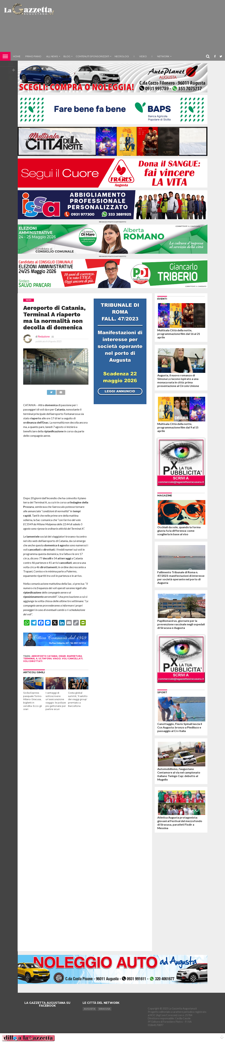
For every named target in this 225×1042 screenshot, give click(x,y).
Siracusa (104, 1009)
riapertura (74, 656)
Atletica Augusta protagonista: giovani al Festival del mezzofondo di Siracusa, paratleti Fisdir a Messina (179, 823)
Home (16, 56)
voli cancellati (72, 658)
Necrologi (122, 56)
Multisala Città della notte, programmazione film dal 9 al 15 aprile (177, 427)
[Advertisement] (140, 27)
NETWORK (163, 56)
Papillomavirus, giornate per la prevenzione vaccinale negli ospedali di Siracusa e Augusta (181, 624)
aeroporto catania (44, 656)
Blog (66, 56)
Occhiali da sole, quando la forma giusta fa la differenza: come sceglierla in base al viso (179, 530)
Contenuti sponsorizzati (92, 56)
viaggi (57, 658)
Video (143, 56)
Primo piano (33, 56)
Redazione (44, 336)
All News (52, 56)
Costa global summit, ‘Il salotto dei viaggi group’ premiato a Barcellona (78, 699)
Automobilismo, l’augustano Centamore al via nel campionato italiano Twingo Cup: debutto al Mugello (178, 774)
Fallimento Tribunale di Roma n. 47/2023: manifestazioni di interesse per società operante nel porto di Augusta (180, 577)
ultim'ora (45, 658)
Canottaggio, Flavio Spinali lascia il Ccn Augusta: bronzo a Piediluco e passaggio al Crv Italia (179, 727)
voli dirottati (32, 661)
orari (62, 656)
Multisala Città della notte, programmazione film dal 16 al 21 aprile (178, 334)
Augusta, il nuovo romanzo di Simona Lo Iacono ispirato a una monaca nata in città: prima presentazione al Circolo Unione (178, 380)
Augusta (89, 1009)
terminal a (30, 658)
